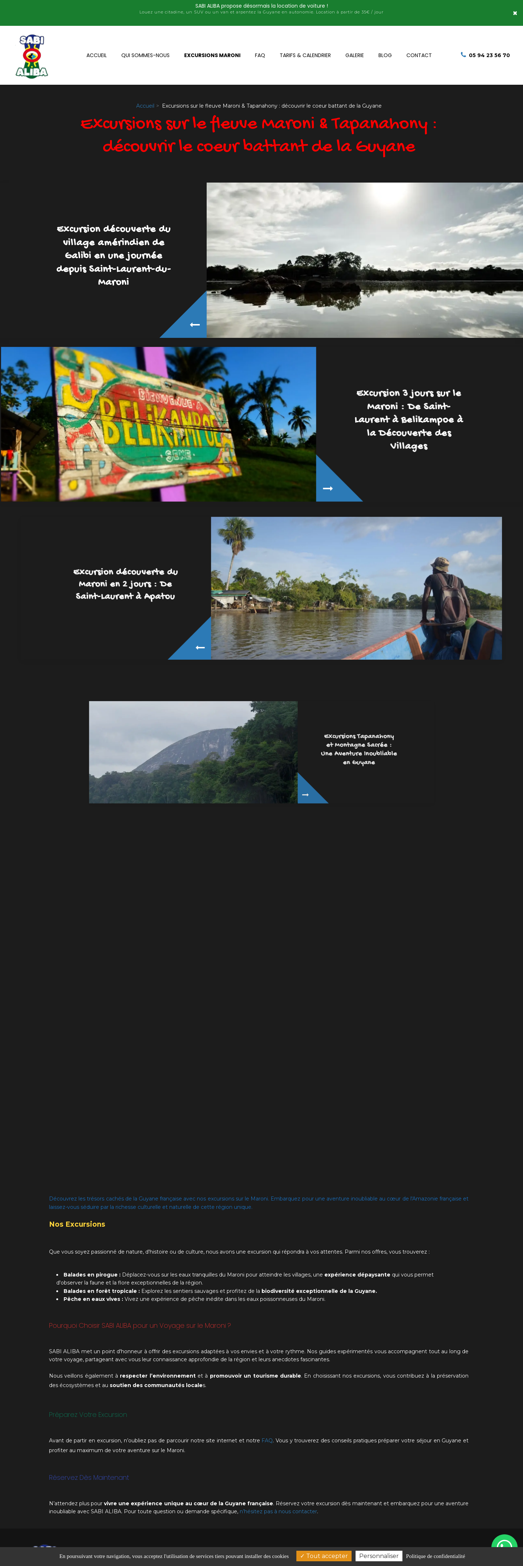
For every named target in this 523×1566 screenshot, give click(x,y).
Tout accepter (324, 1556)
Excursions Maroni (212, 51)
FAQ (260, 51)
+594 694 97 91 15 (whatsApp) (356, 1518)
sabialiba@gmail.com (346, 1530)
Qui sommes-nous (145, 51)
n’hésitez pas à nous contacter (278, 1458)
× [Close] (515, 9)
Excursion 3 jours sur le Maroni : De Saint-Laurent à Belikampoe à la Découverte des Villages (344, 412)
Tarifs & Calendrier (305, 51)
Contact (419, 51)
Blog (385, 51)
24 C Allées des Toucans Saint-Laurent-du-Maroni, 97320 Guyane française (186, 1513)
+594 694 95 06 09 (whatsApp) (357, 1508)
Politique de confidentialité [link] (435, 1556)
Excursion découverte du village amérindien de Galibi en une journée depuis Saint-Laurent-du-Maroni (113, 255)
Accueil (96, 51)
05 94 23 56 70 (337, 1496)
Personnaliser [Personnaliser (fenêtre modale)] (379, 1556)
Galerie (354, 51)
